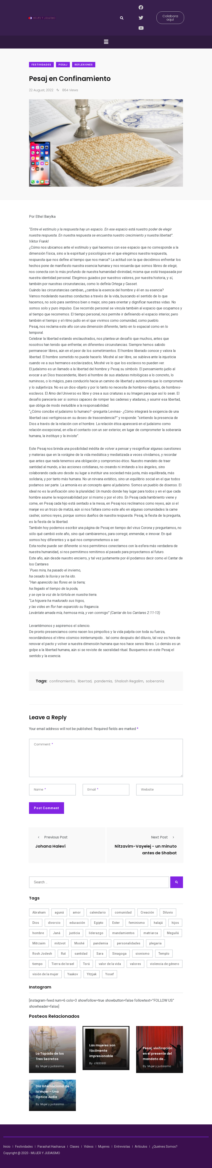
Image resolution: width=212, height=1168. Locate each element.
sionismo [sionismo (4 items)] (142, 953)
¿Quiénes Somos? (164, 1146)
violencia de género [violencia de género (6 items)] (164, 964)
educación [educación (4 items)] (77, 923)
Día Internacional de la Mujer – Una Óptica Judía (52, 1091)
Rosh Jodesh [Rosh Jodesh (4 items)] (42, 953)
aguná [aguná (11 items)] (59, 912)
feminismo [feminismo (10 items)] (137, 923)
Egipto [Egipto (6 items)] (98, 923)
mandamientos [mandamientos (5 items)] (123, 933)
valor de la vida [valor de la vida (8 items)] (110, 964)
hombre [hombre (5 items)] (38, 933)
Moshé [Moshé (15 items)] (79, 943)
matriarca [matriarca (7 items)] (150, 933)
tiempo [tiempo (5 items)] (37, 964)
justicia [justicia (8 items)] (74, 933)
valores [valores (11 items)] (135, 964)
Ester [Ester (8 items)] (116, 923)
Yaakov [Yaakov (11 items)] (72, 974)
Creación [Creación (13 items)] (147, 912)
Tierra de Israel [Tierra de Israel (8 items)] (63, 964)
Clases (74, 1146)
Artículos (141, 1146)
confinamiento (62, 681)
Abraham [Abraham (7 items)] (39, 912)
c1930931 (100, 1063)
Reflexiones (84, 64)
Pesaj (62, 64)
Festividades (41, 64)
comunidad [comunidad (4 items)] (123, 912)
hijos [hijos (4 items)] (175, 923)
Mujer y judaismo (52, 1066)
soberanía (155, 681)
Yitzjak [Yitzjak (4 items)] (91, 974)
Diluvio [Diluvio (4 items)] (168, 912)
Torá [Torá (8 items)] (86, 964)
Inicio (6, 1146)
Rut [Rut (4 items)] (63, 953)
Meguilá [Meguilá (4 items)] (173, 933)
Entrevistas (122, 1146)
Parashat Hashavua (51, 1146)
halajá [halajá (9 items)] (158, 923)
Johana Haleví (50, 846)
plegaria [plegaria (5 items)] (155, 943)
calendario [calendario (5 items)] (98, 912)
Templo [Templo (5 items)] (163, 953)
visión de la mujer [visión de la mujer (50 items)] (45, 974)
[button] (106, 42)
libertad (84, 681)
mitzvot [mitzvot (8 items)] (59, 943)
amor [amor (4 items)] (77, 912)
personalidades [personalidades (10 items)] (128, 943)
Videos (89, 1146)
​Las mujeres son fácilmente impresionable (102, 1050)
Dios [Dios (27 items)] (35, 923)
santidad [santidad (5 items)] (81, 953)
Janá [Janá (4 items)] (56, 933)
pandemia (103, 681)
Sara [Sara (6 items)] (99, 953)
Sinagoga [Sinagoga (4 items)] (119, 953)
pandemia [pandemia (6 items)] (100, 943)
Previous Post (51, 837)
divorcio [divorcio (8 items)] (54, 923)
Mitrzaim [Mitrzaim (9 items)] (39, 943)
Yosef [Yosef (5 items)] (109, 974)
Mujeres (104, 1146)
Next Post (164, 837)
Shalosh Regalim (129, 681)
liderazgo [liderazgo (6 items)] (96, 933)
